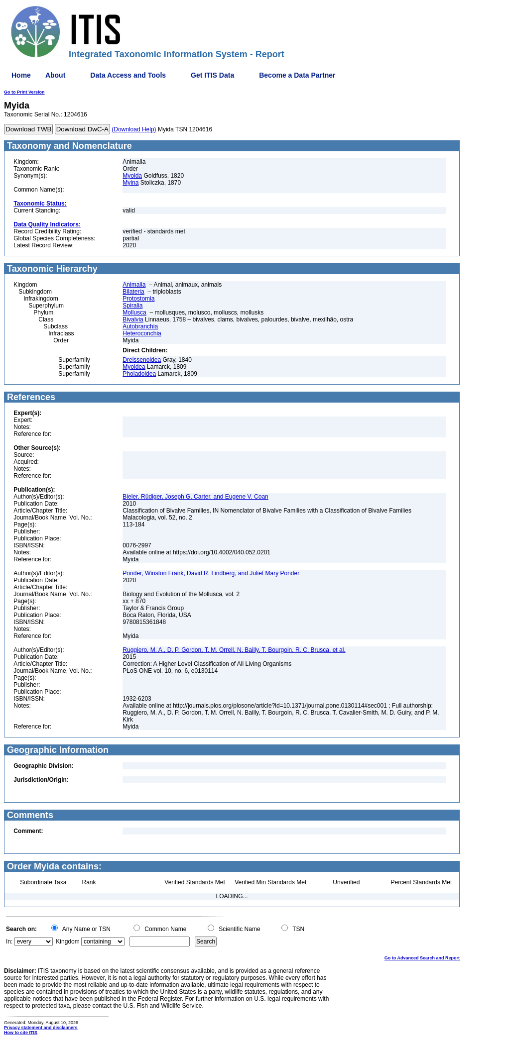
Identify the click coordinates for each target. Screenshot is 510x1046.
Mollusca (134, 312)
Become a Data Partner (297, 75)
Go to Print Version (24, 92)
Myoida (132, 175)
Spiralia (132, 305)
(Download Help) (134, 129)
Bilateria (133, 291)
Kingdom (67, 941)
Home (21, 75)
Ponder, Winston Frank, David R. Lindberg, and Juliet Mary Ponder (211, 573)
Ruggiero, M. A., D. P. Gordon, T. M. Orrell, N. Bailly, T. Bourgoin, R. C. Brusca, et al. (234, 649)
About (55, 75)
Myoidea (134, 366)
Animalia (134, 284)
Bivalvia (133, 319)
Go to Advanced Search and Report (422, 957)
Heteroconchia (142, 333)
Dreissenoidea (142, 359)
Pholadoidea (139, 373)
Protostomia (138, 298)
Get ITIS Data (212, 75)
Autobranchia (140, 326)
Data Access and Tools (128, 75)
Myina (130, 182)
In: (9, 941)
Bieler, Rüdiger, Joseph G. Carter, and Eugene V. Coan (195, 496)
